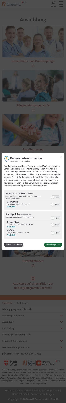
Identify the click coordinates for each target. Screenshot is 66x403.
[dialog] (33, 201)
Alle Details (11, 207)
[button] (52, 197)
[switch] (55, 197)
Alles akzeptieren (53, 244)
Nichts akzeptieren (13, 244)
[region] (33, 214)
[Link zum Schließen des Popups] (61, 157)
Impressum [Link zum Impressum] (14, 161)
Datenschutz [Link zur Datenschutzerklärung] (26, 161)
